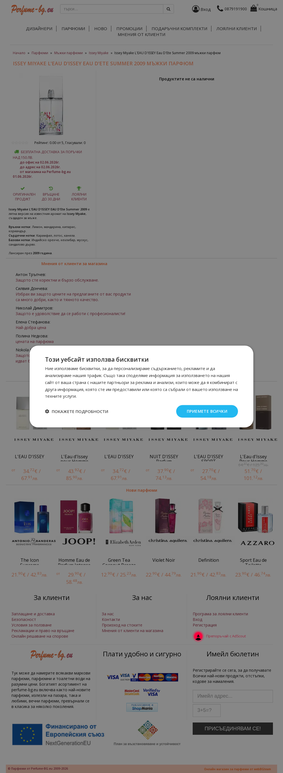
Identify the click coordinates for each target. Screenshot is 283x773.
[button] (76, 411)
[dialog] (141, 386)
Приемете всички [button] (207, 411)
